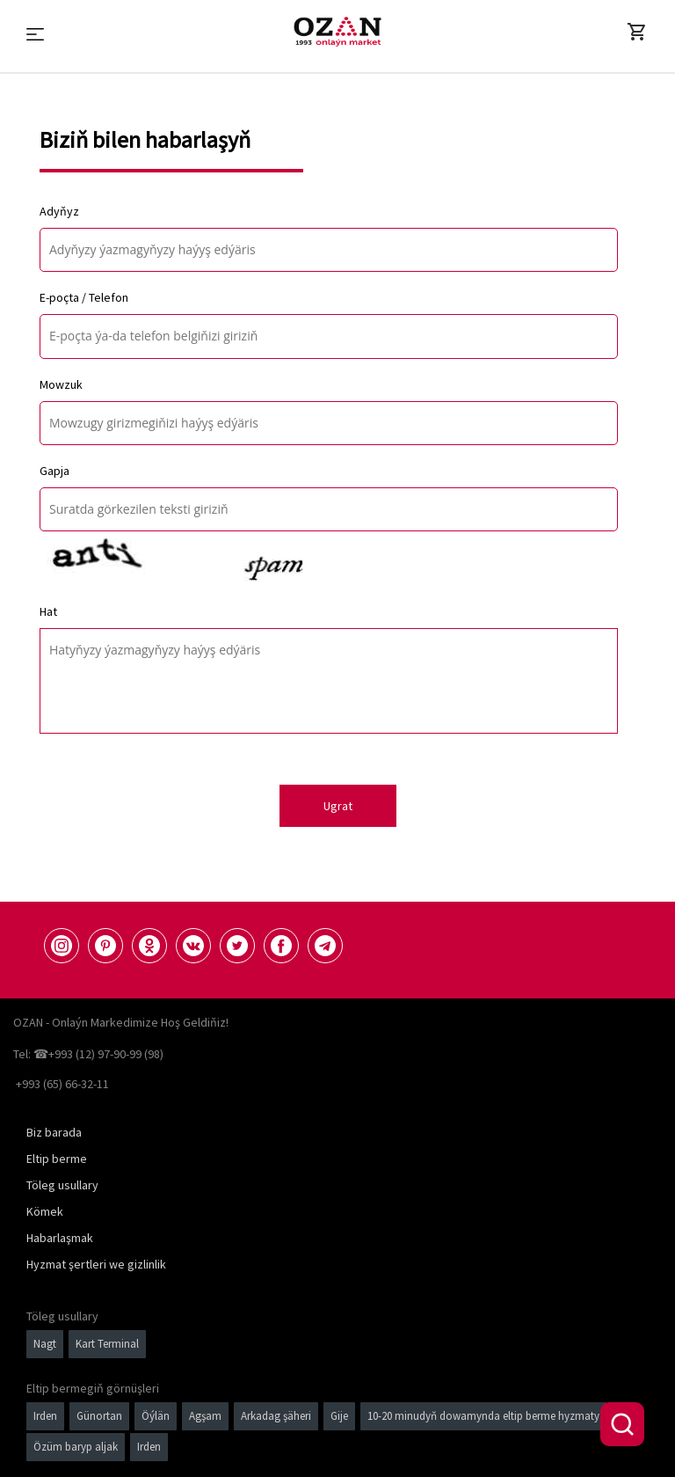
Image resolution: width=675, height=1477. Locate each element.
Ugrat (337, 806)
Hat (48, 611)
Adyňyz (59, 211)
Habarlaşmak (59, 1238)
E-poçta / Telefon (84, 297)
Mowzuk (61, 384)
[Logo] (337, 31)
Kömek (44, 1211)
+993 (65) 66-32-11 (62, 1084)
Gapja (54, 471)
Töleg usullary (62, 1185)
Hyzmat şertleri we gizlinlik (96, 1264)
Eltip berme (56, 1158)
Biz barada (54, 1132)
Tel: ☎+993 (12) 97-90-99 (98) (88, 1054)
